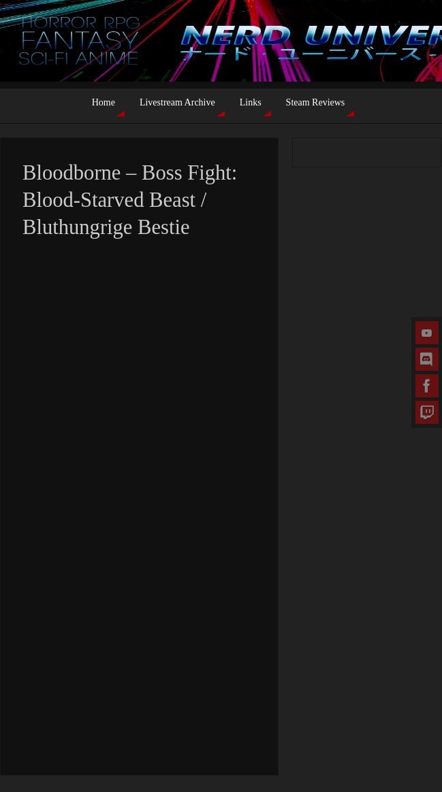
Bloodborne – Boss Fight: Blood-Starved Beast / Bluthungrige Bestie (129, 200)
